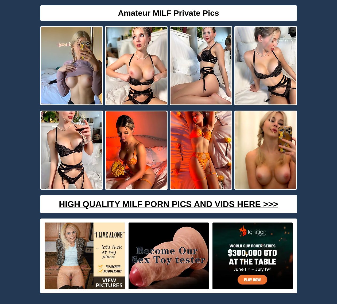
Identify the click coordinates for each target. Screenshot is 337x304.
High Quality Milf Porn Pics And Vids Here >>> (168, 204)
